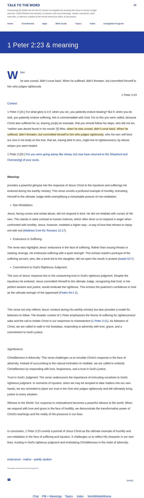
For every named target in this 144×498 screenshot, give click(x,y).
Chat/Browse (28, 23)
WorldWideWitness (99, 496)
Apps (44, 23)
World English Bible (32, 468)
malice (27, 459)
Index (92, 23)
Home (10, 23)
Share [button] (130, 480)
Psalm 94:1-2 (68, 292)
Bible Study (61, 23)
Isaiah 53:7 (126, 258)
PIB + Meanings (52, 496)
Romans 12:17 (56, 230)
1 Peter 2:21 (100, 320)
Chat (36, 496)
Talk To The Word (23, 5)
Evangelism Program (114, 23)
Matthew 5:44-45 (34, 230)
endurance (14, 459)
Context (12, 103)
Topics (78, 23)
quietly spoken (43, 459)
